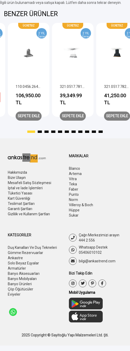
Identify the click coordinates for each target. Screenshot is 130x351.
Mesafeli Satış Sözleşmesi (29, 183)
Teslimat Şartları (21, 205)
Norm (73, 201)
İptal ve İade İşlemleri (25, 189)
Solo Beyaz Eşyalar (23, 266)
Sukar (74, 218)
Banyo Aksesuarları (23, 277)
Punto (74, 196)
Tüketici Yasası (20, 194)
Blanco (74, 168)
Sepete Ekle (29, 116)
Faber (73, 190)
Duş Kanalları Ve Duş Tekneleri (32, 250)
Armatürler (17, 272)
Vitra (73, 179)
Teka (73, 185)
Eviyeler (14, 299)
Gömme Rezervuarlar (25, 256)
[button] (31, 132)
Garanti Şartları (20, 211)
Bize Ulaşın (16, 178)
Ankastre (15, 261)
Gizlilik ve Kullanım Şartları (29, 216)
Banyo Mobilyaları (22, 283)
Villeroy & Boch (81, 207)
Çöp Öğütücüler (20, 293)
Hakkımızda (17, 172)
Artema (75, 174)
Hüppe (74, 212)
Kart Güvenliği (19, 200)
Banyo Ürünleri (19, 288)
